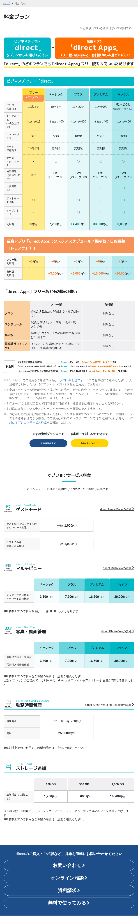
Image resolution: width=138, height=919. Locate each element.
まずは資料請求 (47, 444)
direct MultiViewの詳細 (118, 571)
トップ (6, 3)
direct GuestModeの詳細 (117, 512)
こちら (129, 109)
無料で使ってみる (89, 444)
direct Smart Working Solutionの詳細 (109, 708)
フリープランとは (33, 98)
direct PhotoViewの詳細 (117, 635)
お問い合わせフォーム (74, 380)
